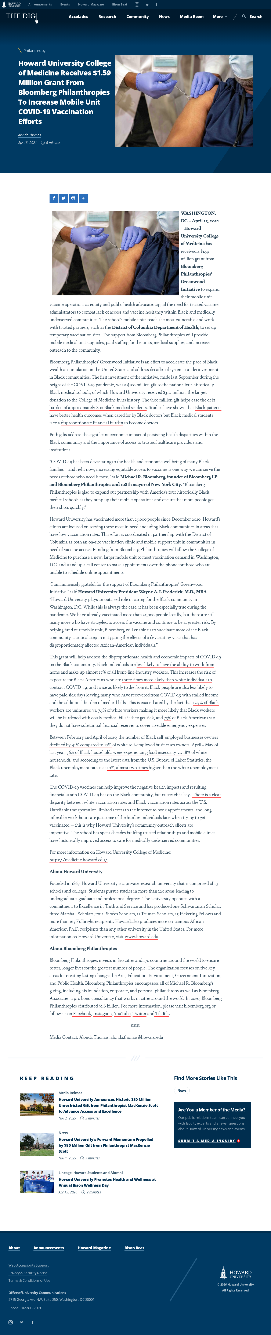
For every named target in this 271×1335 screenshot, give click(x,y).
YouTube (122, 1013)
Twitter (139, 1013)
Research (107, 16)
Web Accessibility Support (28, 1265)
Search (252, 16)
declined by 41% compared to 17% (81, 744)
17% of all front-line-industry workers (133, 672)
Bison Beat (119, 4)
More (220, 16)
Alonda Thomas (29, 135)
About (14, 1247)
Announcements (40, 4)
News (164, 16)
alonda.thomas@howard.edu (137, 1037)
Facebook (81, 1013)
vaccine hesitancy (146, 311)
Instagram (102, 1013)
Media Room (192, 16)
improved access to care (103, 840)
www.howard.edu (141, 936)
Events (65, 4)
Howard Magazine (91, 4)
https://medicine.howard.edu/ (79, 859)
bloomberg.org (197, 1005)
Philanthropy (35, 50)
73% (167, 717)
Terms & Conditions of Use (29, 1280)
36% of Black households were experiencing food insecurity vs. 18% (128, 752)
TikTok (161, 1013)
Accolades (78, 16)
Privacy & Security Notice (27, 1273)
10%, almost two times (128, 767)
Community (137, 16)
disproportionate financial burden (92, 422)
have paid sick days (67, 694)
